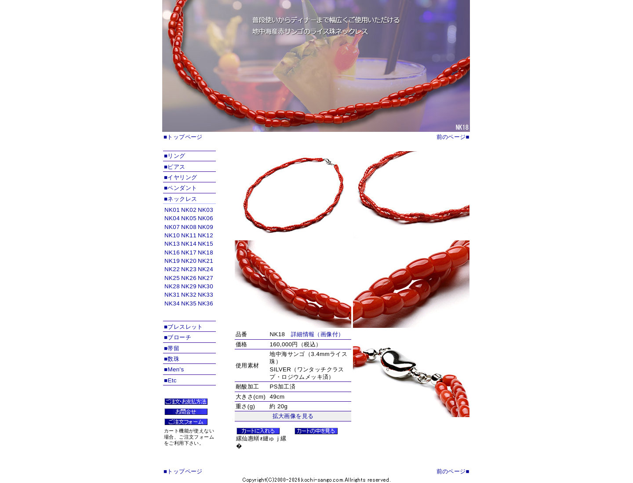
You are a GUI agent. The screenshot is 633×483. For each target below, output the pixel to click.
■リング (175, 156)
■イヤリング (180, 177)
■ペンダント (180, 188)
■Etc (170, 380)
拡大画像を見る (293, 416)
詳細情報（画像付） (317, 334)
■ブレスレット (183, 326)
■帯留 (171, 348)
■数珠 (171, 359)
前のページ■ (453, 137)
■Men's (174, 369)
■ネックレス (180, 199)
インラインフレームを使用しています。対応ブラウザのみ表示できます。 (189, 263)
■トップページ (183, 137)
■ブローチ (177, 337)
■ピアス (175, 166)
